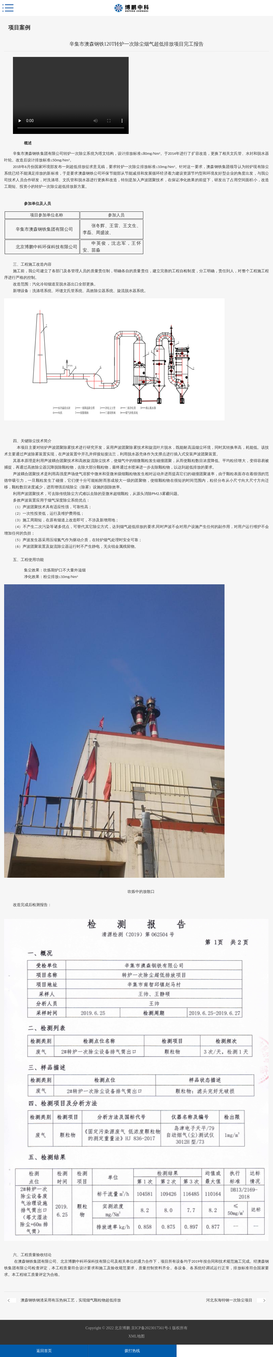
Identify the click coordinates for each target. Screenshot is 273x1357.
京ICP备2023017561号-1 (151, 1328)
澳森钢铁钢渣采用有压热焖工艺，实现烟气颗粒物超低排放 (71, 1300)
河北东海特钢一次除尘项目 (229, 1300)
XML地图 (136, 1336)
